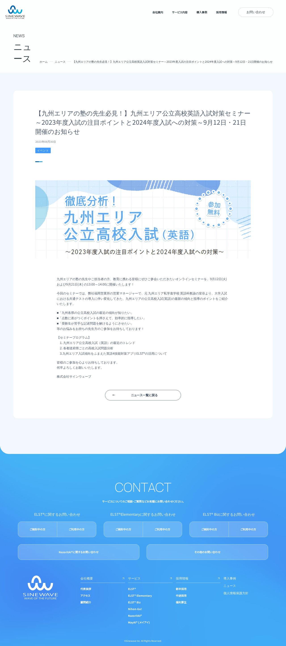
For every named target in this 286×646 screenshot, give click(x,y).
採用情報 (198, 578)
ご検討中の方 (37, 529)
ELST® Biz (134, 602)
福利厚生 (181, 602)
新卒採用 (181, 589)
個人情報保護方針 (235, 593)
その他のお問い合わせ (207, 552)
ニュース (60, 61)
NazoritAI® (135, 615)
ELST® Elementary (140, 595)
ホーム (44, 61)
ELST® (132, 589)
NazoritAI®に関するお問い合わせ (79, 552)
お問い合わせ (255, 12)
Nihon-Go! (135, 609)
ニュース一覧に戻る (144, 395)
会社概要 (102, 578)
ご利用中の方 (76, 529)
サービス (150, 578)
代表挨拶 (85, 589)
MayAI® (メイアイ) (139, 622)
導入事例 (229, 578)
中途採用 (181, 595)
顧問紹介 (85, 602)
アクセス (85, 595)
